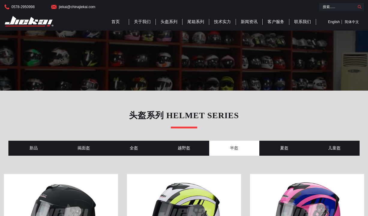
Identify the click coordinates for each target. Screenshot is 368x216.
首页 (115, 22)
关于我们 (142, 22)
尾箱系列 (195, 22)
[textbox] (336, 7)
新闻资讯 (249, 22)
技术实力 (222, 22)
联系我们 (302, 22)
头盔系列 (169, 22)
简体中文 (352, 22)
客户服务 (275, 22)
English (334, 22)
